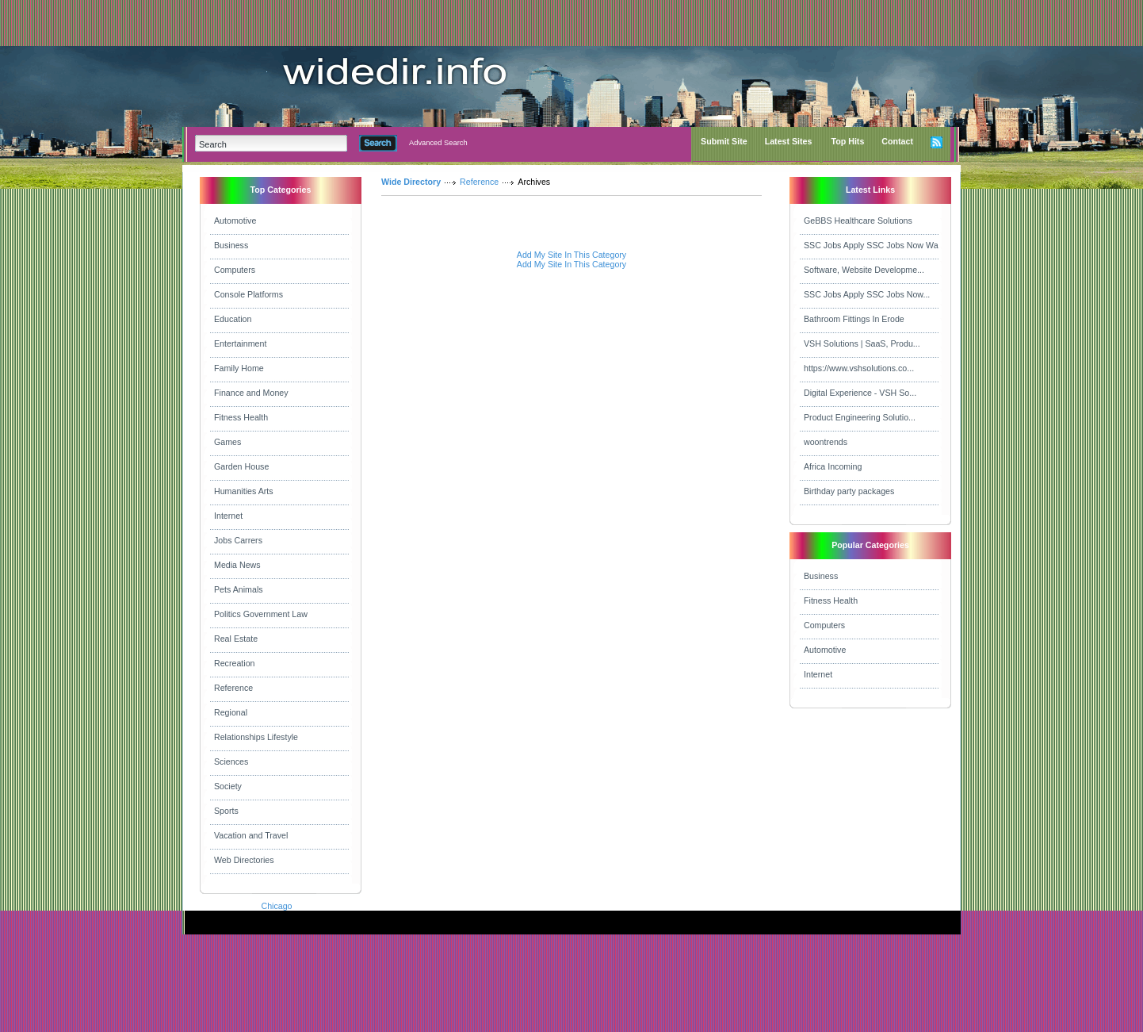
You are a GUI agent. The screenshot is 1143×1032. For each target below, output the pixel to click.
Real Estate (236, 638)
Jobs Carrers (238, 540)
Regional (230, 712)
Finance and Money (251, 392)
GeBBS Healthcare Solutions (858, 220)
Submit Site (724, 141)
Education (232, 319)
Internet (228, 515)
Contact (897, 141)
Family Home (239, 368)
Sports (226, 810)
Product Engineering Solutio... (860, 417)
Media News (237, 565)
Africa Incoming (833, 466)
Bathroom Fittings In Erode (854, 319)
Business (231, 245)
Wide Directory (411, 181)
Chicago (276, 906)
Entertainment (240, 343)
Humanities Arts (243, 491)
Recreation (234, 663)
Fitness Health (241, 417)
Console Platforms (248, 294)
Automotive (235, 220)
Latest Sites (788, 141)
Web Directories (244, 860)
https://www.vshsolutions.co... (859, 368)
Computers (234, 269)
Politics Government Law (261, 614)
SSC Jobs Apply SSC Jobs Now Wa (871, 245)
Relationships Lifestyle (256, 737)
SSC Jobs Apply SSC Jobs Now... (867, 294)
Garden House (241, 466)
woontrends (825, 442)
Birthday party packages (849, 491)
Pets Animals (238, 589)
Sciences (231, 761)
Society (228, 786)
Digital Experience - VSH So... (860, 392)
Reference (233, 687)
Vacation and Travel (251, 835)
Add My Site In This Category (571, 254)
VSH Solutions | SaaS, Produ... (862, 343)
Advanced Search (438, 143)
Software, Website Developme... (864, 269)
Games (227, 442)
